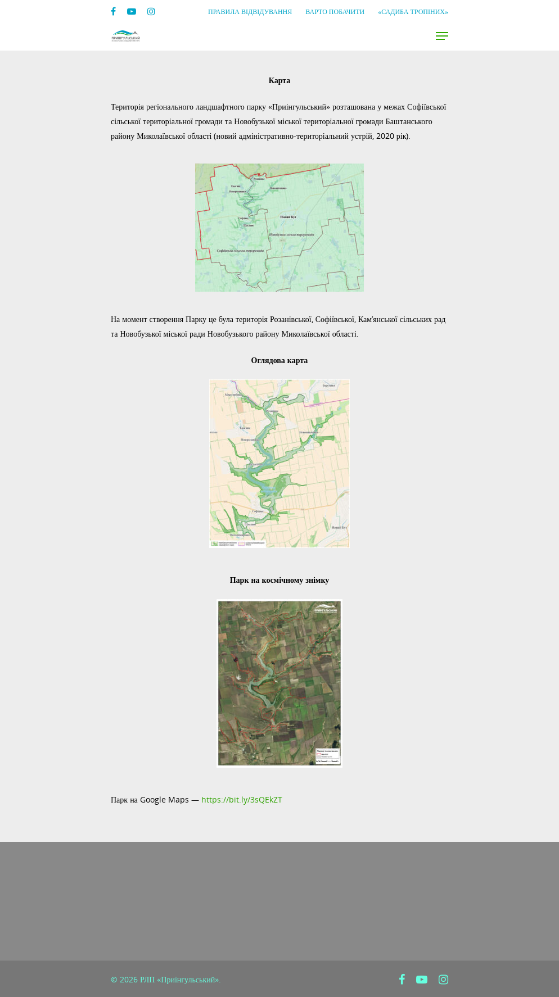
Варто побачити (334, 11)
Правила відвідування (250, 11)
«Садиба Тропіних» (413, 11)
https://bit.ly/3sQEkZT (241, 799)
